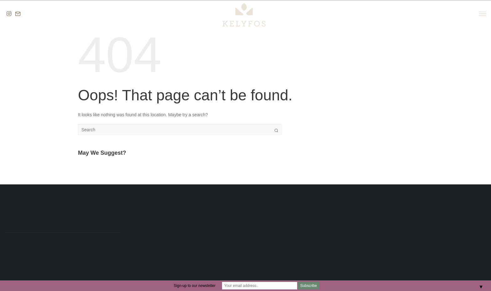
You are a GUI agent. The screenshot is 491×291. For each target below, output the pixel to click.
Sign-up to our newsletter (194, 285)
